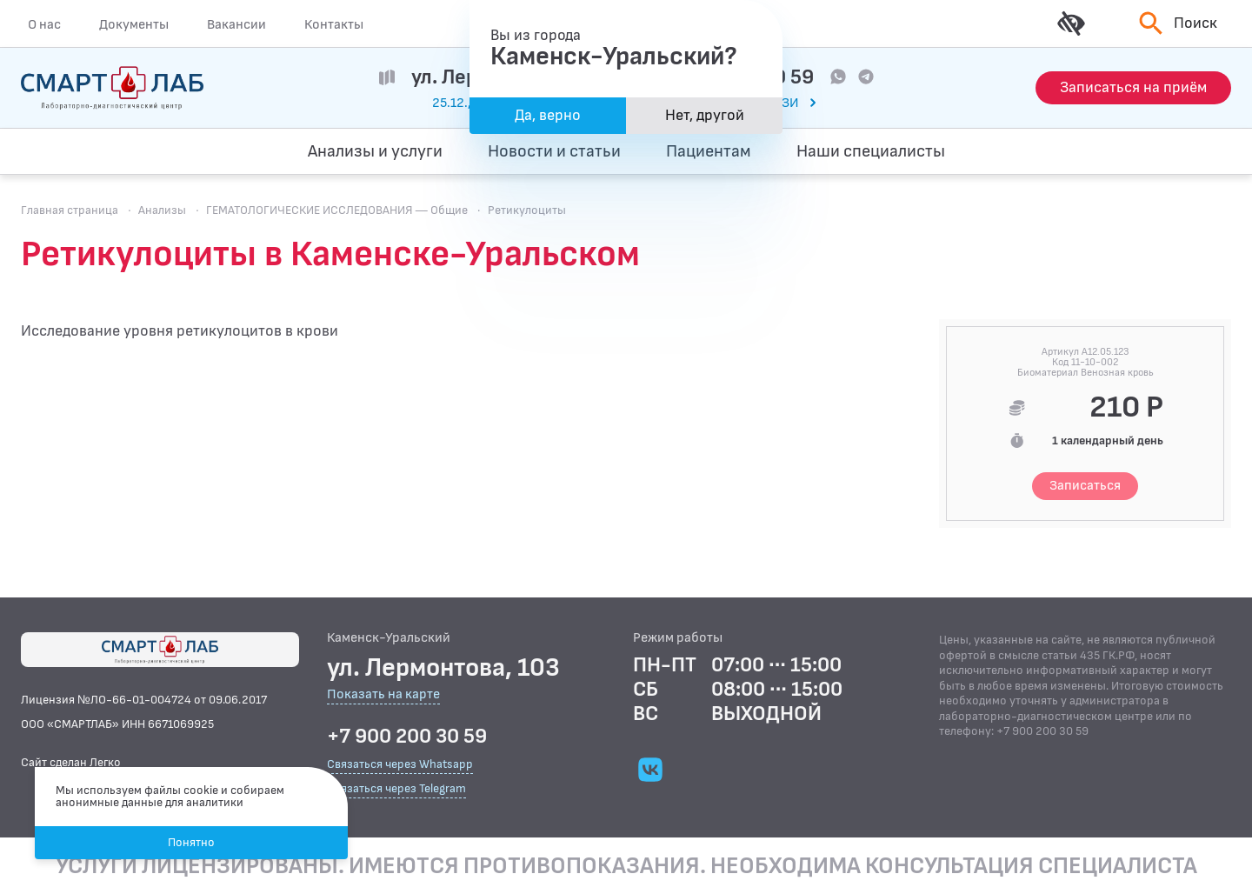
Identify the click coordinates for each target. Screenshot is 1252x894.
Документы (134, 24)
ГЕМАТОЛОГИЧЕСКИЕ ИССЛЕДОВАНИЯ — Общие (337, 210)
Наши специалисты (870, 151)
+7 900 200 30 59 (407, 736)
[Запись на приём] (1133, 87)
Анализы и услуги (375, 151)
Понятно (191, 842)
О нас (44, 24)
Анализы (162, 210)
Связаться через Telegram (396, 788)
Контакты (333, 24)
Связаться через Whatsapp (400, 764)
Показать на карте (383, 695)
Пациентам (708, 151)
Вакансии (236, 24)
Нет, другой (704, 115)
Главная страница (69, 210)
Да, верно (548, 115)
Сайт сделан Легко (71, 762)
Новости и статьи (554, 151)
